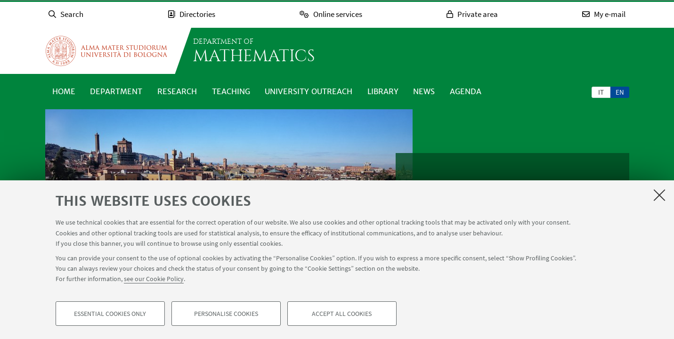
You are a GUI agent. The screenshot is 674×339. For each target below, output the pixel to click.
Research (177, 91)
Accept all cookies (342, 313)
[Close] (659, 194)
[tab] (601, 91)
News (424, 91)
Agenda (465, 91)
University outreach (308, 91)
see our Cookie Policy (154, 278)
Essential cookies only (110, 313)
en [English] (620, 92)
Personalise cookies (226, 313)
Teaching (231, 91)
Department (116, 91)
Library (382, 91)
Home (63, 91)
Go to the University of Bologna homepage (106, 51)
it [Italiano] (601, 92)
